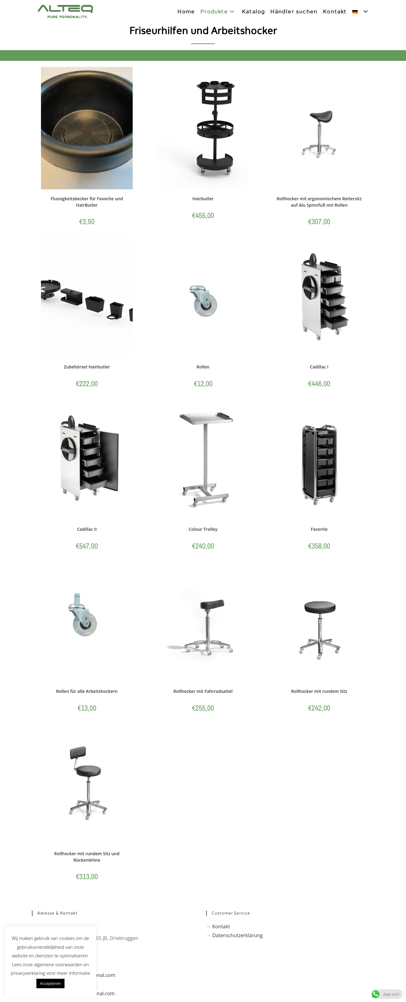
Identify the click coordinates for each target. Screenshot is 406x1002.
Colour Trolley (203, 529)
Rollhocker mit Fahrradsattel (202, 692)
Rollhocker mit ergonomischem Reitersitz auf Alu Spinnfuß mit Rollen (319, 202)
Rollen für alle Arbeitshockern (87, 692)
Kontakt (221, 927)
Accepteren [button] (50, 983)
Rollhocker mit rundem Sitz (319, 692)
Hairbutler (203, 199)
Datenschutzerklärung (237, 936)
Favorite (319, 529)
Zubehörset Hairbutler (87, 367)
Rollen (203, 367)
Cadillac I (319, 367)
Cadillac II (87, 529)
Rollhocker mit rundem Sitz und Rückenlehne (86, 857)
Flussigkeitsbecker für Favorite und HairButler (87, 202)
